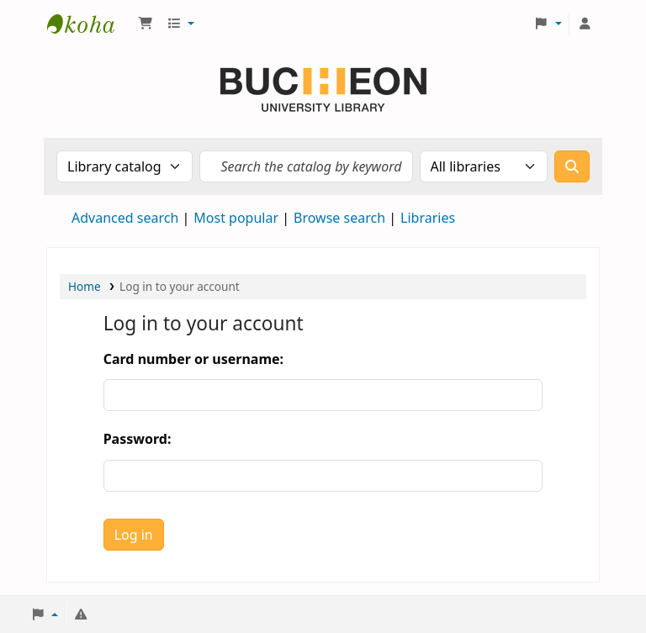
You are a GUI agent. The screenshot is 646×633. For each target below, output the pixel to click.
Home (84, 286)
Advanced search (124, 217)
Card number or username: (193, 359)
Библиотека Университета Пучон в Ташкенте (89, 23)
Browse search (339, 217)
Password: (137, 439)
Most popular (235, 217)
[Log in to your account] (584, 24)
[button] (145, 24)
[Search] (572, 166)
